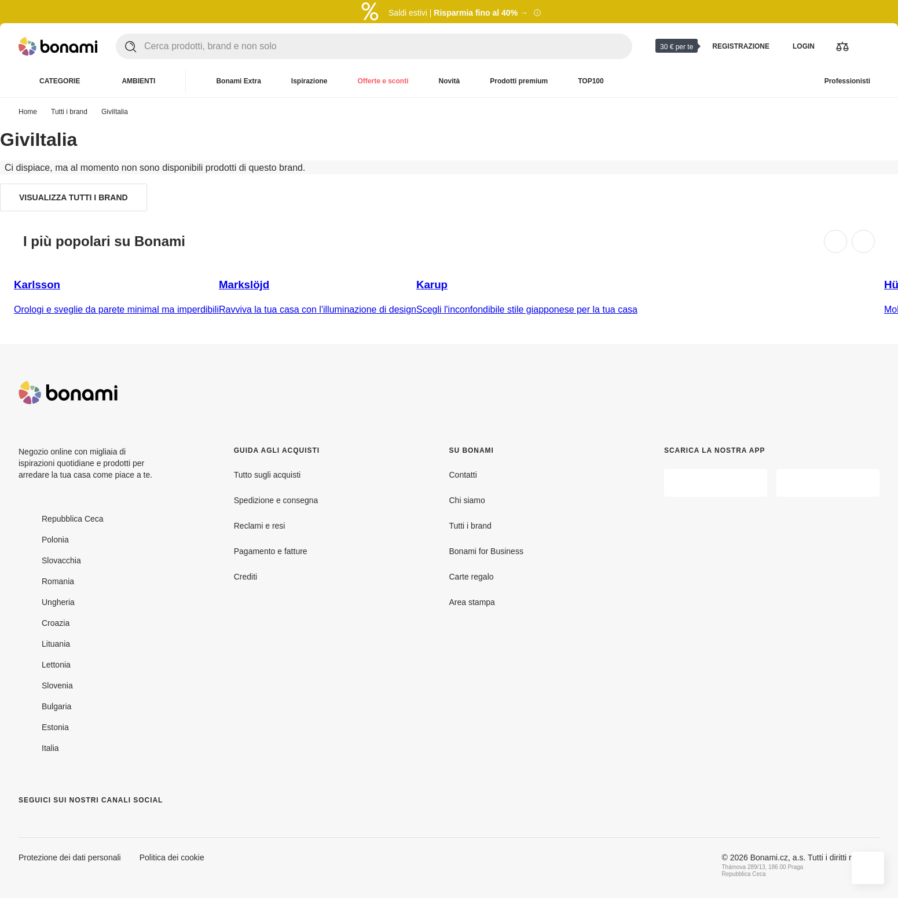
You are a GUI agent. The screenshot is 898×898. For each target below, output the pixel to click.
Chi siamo (467, 500)
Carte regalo (471, 576)
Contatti (463, 474)
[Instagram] (55, 823)
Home (28, 111)
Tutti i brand (69, 111)
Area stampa (472, 602)
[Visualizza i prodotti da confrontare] (842, 46)
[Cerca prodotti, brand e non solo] (388, 46)
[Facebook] (28, 823)
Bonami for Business (486, 551)
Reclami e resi (259, 525)
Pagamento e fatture (270, 551)
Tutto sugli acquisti (267, 474)
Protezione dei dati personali (70, 857)
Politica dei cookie (172, 857)
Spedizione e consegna (276, 500)
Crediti (245, 576)
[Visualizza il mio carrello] (870, 46)
